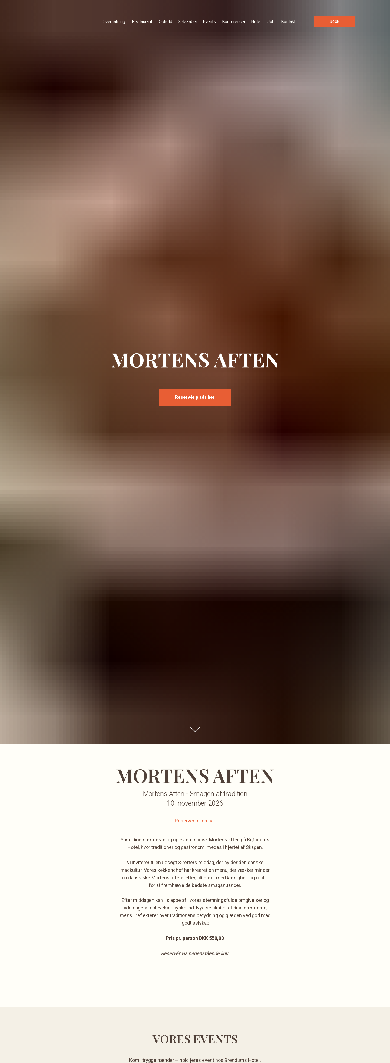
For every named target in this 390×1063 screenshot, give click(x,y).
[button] (334, 21)
